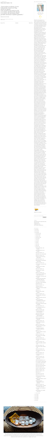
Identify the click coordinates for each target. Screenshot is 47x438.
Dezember (37, 233)
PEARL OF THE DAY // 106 (40, 324)
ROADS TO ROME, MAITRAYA (40, 368)
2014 (36, 232)
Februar (37, 246)
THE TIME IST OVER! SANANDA (41, 282)
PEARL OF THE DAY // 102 (40, 356)
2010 (36, 398)
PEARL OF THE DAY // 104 (40, 341)
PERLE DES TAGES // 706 (40, 345)
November (37, 234)
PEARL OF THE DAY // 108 (40, 309)
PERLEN (35, 222)
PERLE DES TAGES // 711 (40, 268)
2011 (36, 397)
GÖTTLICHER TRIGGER (38, 225)
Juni (36, 241)
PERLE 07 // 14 (38, 330)
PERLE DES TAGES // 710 (6, 2)
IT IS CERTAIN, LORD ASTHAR (40, 362)
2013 (36, 394)
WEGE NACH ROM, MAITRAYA (40, 365)
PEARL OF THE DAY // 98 (40, 384)
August (37, 238)
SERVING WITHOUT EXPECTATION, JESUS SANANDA (40, 382)
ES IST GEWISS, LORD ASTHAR (41, 361)
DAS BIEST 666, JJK (39, 283)
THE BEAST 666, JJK (39, 286)
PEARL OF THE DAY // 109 (40, 302)
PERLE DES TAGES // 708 (40, 320)
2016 (36, 229)
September (37, 237)
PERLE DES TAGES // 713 (40, 252)
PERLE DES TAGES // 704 (40, 366)
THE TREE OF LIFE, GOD (40, 373)
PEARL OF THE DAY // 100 (40, 369)
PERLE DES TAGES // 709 (40, 313)
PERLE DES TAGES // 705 (40, 352)
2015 (36, 230)
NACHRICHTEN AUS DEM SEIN (39, 221)
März (37, 245)
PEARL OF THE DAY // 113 (40, 262)
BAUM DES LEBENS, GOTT (40, 370)
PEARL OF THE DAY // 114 (40, 255)
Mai (36, 242)
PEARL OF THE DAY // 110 (40, 293)
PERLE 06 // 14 (38, 372)
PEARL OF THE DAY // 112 (40, 272)
